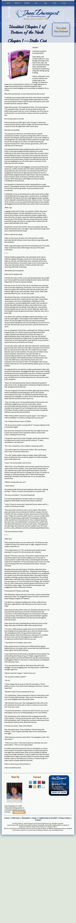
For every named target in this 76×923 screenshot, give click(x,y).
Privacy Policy (64, 818)
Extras (54, 3)
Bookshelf (26, 3)
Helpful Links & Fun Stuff (48, 818)
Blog (45, 3)
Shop (36, 3)
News (34, 818)
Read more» (19, 812)
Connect (64, 3)
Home (8, 3)
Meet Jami (17, 3)
